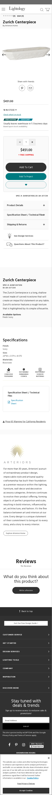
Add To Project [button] (26, 176)
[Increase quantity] (32, 142)
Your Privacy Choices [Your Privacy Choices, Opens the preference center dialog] (26, 783)
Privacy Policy (8, 735)
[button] (3, 9)
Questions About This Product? (29, 244)
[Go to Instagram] (24, 745)
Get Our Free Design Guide (26, 623)
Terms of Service (24, 735)
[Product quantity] (26, 142)
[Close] (49, 758)
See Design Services (23, 236)
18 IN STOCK (10, 110)
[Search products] (41, 9)
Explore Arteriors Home (15, 533)
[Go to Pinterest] (22, 90)
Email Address (11, 721)
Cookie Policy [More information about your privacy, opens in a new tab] (32, 778)
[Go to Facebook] (10, 745)
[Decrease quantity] (20, 142)
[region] (26, 774)
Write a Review (26, 590)
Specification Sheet (17, 402)
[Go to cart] (48, 9)
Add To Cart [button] (26, 167)
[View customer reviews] (37, 745)
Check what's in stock (12, 114)
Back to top (26, 611)
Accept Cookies (26, 790)
